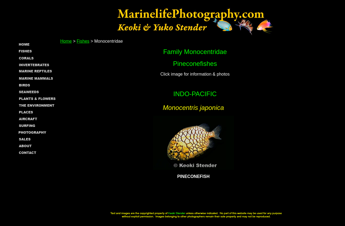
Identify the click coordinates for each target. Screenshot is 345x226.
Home (66, 41)
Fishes (83, 41)
